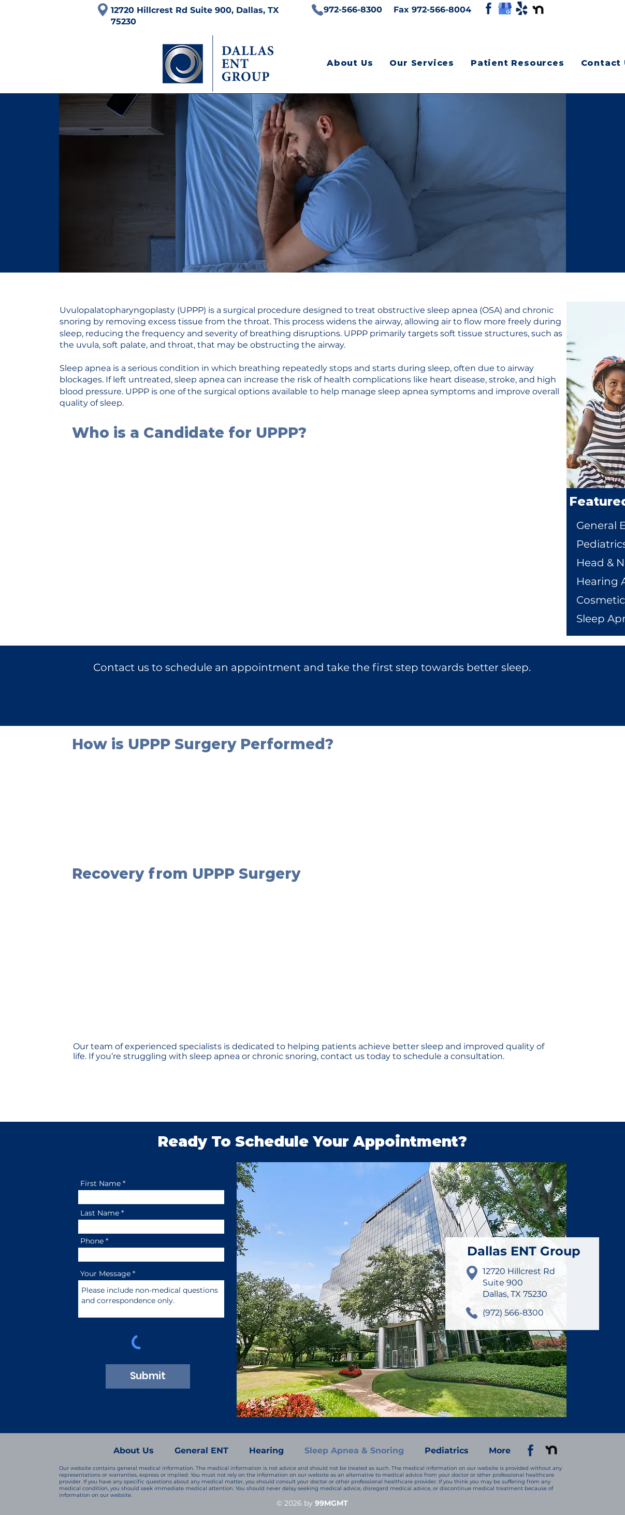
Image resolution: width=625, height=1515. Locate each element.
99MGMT (331, 1503)
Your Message (105, 1273)
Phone (92, 1241)
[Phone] (317, 10)
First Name (100, 1183)
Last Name (99, 1213)
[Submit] (148, 1376)
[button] (421, 63)
